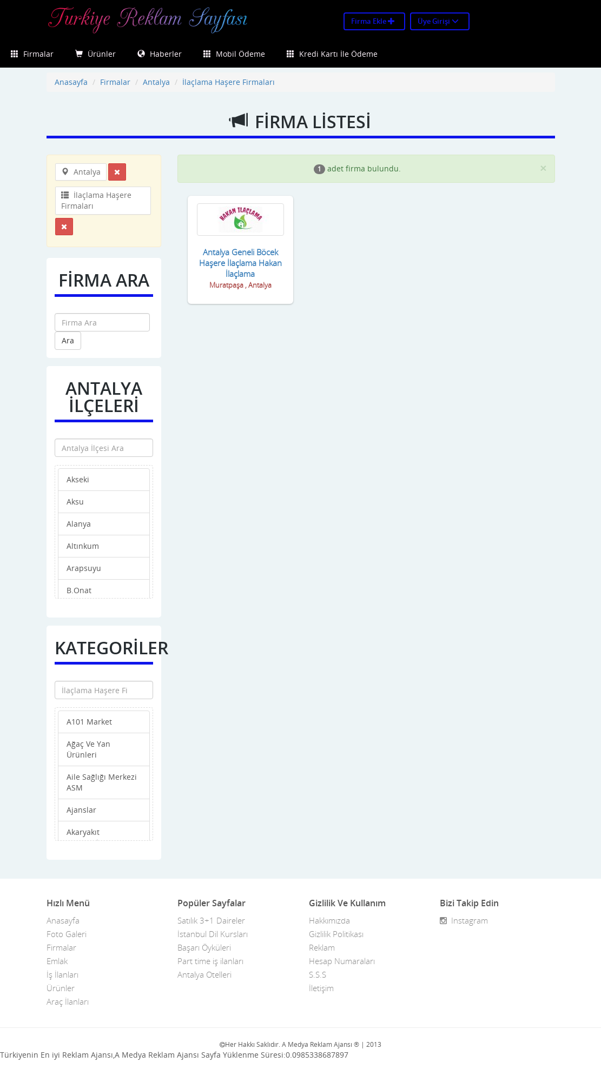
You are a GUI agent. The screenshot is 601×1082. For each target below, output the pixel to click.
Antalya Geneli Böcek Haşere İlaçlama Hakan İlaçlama (240, 263)
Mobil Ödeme (234, 54)
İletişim (321, 988)
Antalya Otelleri (204, 974)
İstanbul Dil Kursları (212, 933)
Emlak (57, 960)
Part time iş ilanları (210, 960)
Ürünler (95, 54)
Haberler (159, 54)
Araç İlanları (68, 1001)
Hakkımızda (329, 920)
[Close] (543, 168)
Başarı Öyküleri (204, 947)
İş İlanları (62, 974)
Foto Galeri (67, 933)
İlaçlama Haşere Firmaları (228, 82)
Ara (68, 340)
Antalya (156, 82)
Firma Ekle (373, 21)
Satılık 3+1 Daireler (211, 920)
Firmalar (32, 54)
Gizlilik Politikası (336, 933)
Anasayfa (71, 82)
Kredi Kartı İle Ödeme (332, 54)
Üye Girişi (438, 21)
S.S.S (317, 974)
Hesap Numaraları (342, 960)
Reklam (322, 947)
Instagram (464, 920)
